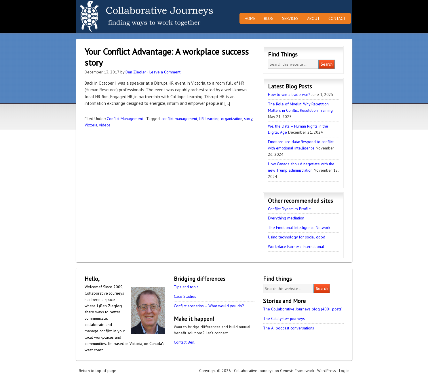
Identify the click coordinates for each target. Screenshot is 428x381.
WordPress (326, 370)
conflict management (179, 118)
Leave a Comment (164, 72)
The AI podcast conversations (288, 328)
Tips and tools (186, 286)
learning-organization (224, 118)
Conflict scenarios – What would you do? (209, 305)
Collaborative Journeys (126, 16)
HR (201, 118)
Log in (344, 370)
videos (105, 125)
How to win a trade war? (289, 94)
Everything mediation (286, 218)
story (248, 118)
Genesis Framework (297, 370)
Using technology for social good (296, 237)
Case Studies (185, 296)
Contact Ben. (184, 342)
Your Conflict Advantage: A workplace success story (167, 57)
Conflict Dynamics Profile (289, 208)
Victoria (91, 125)
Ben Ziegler (135, 72)
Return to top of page (97, 370)
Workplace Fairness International (296, 246)
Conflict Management (125, 118)
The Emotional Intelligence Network (299, 227)
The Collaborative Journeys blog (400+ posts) (303, 309)
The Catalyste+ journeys (284, 318)
